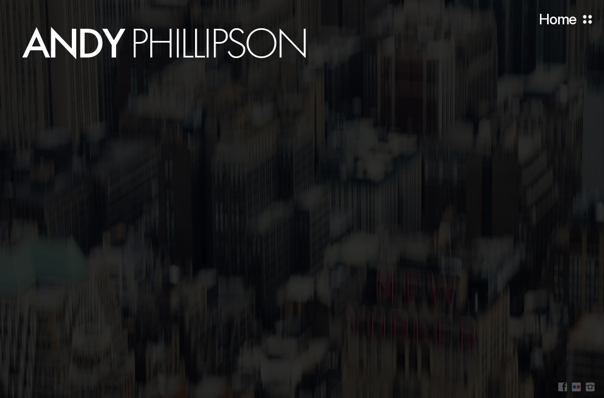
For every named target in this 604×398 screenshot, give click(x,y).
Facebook (562, 386)
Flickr (576, 386)
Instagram (590, 386)
